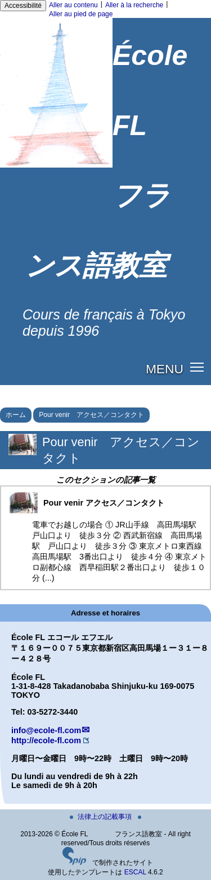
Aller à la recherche (134, 5)
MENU (164, 369)
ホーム (16, 415)
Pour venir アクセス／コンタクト (91, 415)
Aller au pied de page (81, 14)
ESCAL (135, 872)
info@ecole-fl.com (46, 730)
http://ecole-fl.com (46, 740)
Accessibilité (23, 6)
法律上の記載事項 (101, 817)
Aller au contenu (73, 5)
